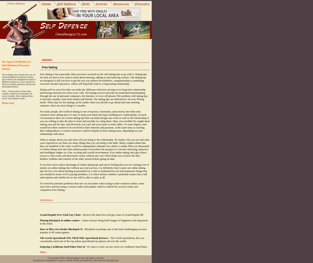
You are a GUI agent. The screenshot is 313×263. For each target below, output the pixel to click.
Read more (8, 103)
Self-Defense (46, 200)
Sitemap (20, 3)
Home (11, 3)
